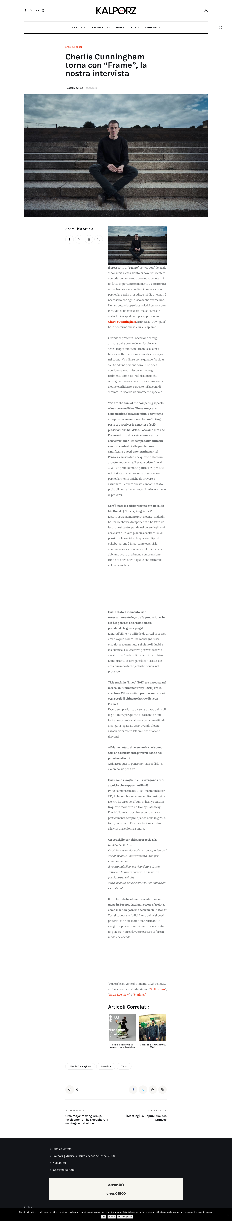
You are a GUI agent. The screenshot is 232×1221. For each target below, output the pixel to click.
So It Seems (157, 989)
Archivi (28, 1207)
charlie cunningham (80, 1066)
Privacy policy (125, 1216)
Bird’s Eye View (119, 994)
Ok (103, 1216)
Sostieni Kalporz (64, 1170)
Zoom (79, 47)
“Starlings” (139, 994)
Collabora (59, 1163)
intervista (106, 1066)
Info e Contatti (62, 1149)
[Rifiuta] (227, 1214)
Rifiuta (112, 1216)
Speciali (70, 47)
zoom (124, 1066)
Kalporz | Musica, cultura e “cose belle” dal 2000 (84, 1156)
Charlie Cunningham (122, 321)
